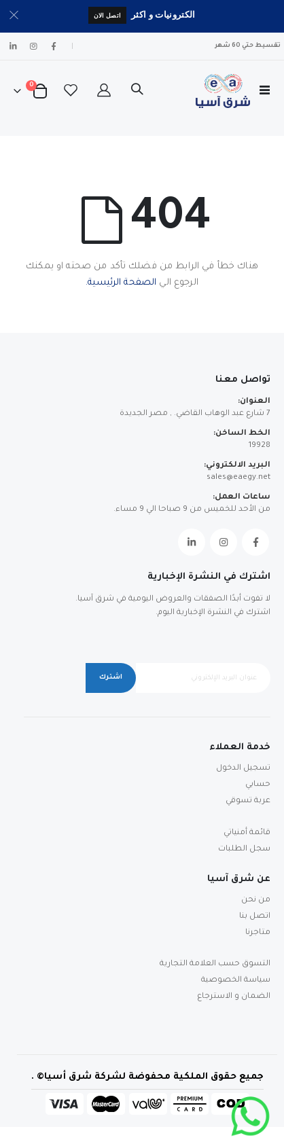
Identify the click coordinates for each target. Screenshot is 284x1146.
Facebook (255, 542)
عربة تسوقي (248, 801)
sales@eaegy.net (238, 477)
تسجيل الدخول (243, 768)
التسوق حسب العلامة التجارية (215, 964)
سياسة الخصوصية (235, 980)
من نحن (255, 900)
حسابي (257, 785)
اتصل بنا (254, 916)
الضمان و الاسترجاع (233, 996)
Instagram (223, 542)
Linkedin (191, 542)
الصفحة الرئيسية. (121, 283)
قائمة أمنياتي (247, 833)
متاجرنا (257, 933)
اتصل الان (108, 15)
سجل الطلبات (244, 849)
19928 (259, 446)
